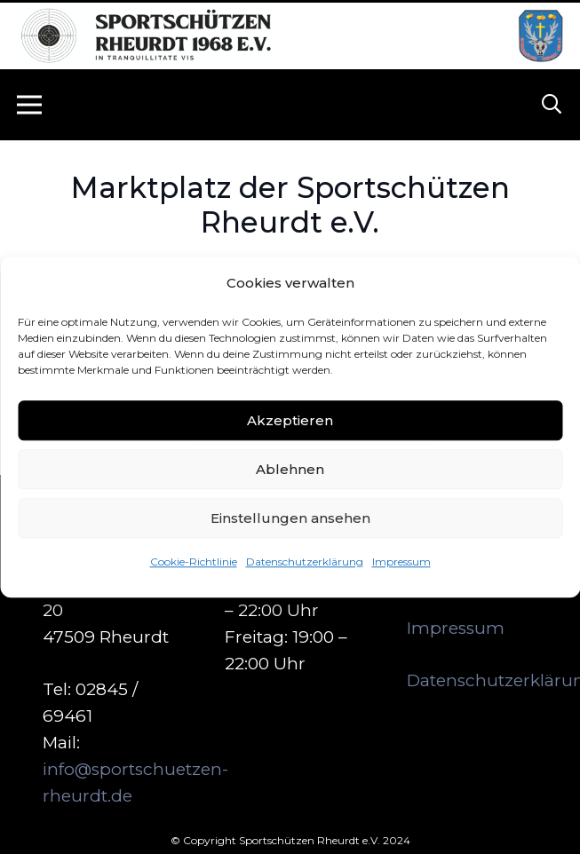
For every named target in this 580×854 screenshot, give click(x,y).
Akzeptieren (290, 420)
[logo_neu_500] (145, 36)
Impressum (401, 561)
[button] (551, 104)
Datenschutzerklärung (304, 561)
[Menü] (29, 105)
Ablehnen (290, 469)
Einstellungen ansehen (290, 518)
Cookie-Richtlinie (193, 561)
